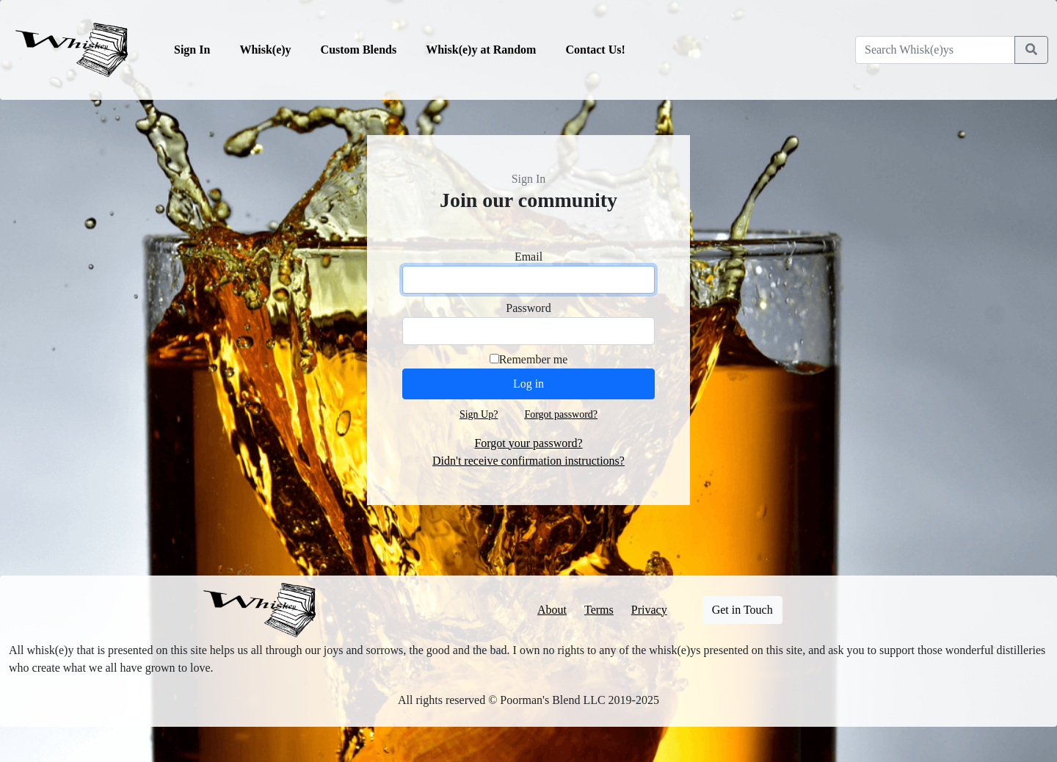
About (552, 609)
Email (528, 256)
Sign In (192, 49)
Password (528, 308)
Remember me (533, 359)
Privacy (649, 609)
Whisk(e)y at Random (481, 49)
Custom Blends (359, 49)
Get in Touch (742, 609)
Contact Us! (595, 49)
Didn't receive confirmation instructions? (528, 460)
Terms (599, 609)
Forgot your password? (528, 443)
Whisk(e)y (265, 49)
